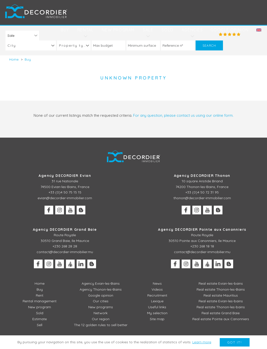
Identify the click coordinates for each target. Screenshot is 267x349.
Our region (100, 319)
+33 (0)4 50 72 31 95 (202, 192)
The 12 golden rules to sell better (100, 325)
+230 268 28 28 (65, 246)
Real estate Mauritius (221, 295)
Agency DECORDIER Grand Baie (65, 229)
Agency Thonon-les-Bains (101, 289)
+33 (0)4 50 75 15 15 (65, 192)
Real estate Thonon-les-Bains (221, 289)
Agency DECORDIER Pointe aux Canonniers (202, 229)
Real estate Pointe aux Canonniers (220, 319)
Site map (157, 319)
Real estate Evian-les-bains (221, 283)
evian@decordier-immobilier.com (65, 198)
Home (40, 283)
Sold (167, 29)
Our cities (100, 301)
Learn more (201, 342)
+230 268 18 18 (202, 246)
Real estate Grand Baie (221, 313)
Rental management (39, 301)
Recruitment (157, 295)
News (157, 283)
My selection (157, 313)
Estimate (39, 319)
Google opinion (230, 29)
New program (118, 29)
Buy (65, 29)
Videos (157, 289)
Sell (39, 325)
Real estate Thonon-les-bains (221, 307)
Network (100, 313)
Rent (39, 295)
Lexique (157, 301)
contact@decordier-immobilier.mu (65, 252)
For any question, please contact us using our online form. (183, 115)
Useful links (157, 307)
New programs (100, 307)
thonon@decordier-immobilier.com (202, 198)
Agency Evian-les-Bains (101, 283)
